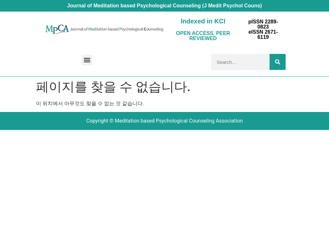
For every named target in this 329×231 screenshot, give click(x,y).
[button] (87, 60)
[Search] (278, 62)
